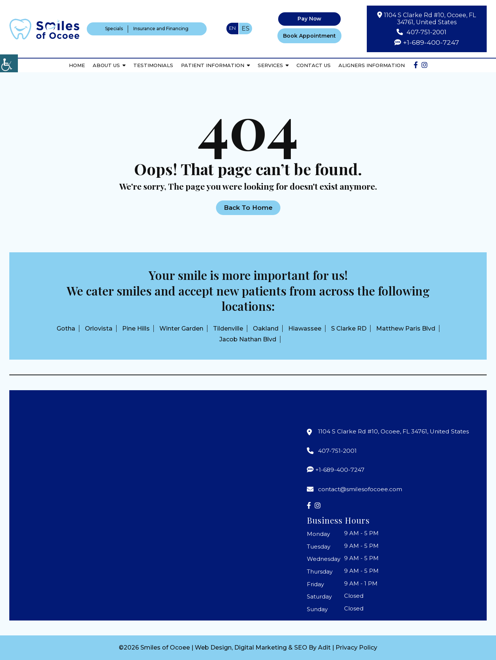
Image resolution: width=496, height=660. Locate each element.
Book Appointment (309, 35)
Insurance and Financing (160, 28)
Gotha (66, 328)
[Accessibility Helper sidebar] (9, 63)
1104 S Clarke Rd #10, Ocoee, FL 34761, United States (430, 19)
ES (245, 28)
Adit (324, 647)
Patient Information (212, 64)
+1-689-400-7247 (431, 42)
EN (232, 28)
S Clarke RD (348, 328)
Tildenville (228, 328)
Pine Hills (136, 328)
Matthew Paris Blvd (405, 328)
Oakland (266, 328)
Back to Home (248, 207)
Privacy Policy (356, 647)
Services (270, 64)
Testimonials (153, 64)
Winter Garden (181, 328)
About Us (106, 64)
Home (77, 64)
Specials (114, 28)
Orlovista (98, 328)
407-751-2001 (426, 32)
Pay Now (309, 19)
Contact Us (313, 64)
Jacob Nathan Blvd (247, 339)
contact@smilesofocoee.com (361, 489)
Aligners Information (371, 64)
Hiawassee (304, 328)
